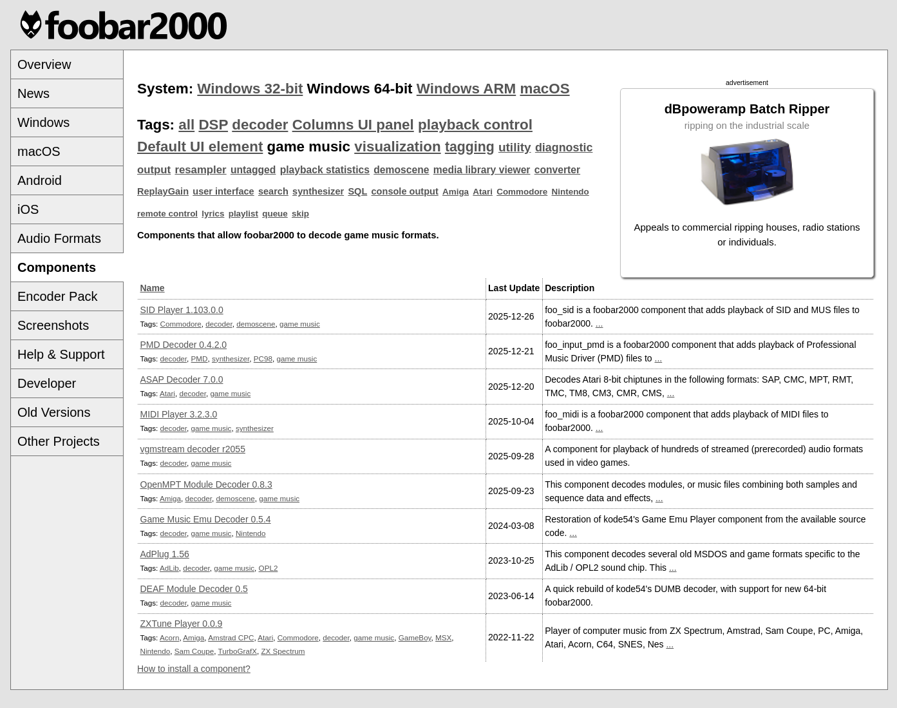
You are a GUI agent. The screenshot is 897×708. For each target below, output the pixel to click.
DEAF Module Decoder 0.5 (194, 589)
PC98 (263, 358)
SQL (357, 191)
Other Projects (58, 441)
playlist (243, 213)
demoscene (401, 169)
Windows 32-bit (250, 89)
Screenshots (53, 325)
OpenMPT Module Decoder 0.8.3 (206, 484)
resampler (200, 170)
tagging (470, 147)
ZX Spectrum (283, 651)
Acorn (169, 637)
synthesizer (318, 191)
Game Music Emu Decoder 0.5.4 (205, 519)
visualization (397, 147)
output (154, 170)
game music (299, 324)
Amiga (455, 191)
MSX (443, 637)
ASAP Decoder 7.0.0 (181, 379)
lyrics (213, 213)
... (599, 323)
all (186, 125)
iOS (28, 209)
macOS (39, 151)
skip (300, 213)
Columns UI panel (353, 125)
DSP (213, 125)
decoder (260, 125)
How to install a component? (193, 669)
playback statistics (325, 169)
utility (514, 147)
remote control (167, 213)
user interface (223, 191)
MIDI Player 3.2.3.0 (179, 414)
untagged (253, 169)
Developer (46, 383)
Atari (483, 191)
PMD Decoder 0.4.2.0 (183, 345)
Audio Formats (59, 238)
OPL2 (268, 568)
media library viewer (482, 169)
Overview (44, 64)
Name (152, 288)
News (33, 93)
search (273, 191)
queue (275, 213)
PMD (199, 358)
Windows (43, 122)
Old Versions (53, 412)
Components (56, 267)
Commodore (521, 191)
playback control (475, 125)
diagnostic (564, 147)
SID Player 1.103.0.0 (181, 310)
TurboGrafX (237, 651)
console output (405, 191)
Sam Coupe (194, 651)
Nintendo (570, 191)
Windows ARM (466, 89)
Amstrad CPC (231, 637)
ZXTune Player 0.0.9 (181, 623)
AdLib (169, 568)
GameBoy (415, 637)
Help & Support (61, 354)
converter (557, 169)
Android (39, 180)
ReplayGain (163, 191)
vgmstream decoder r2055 (192, 449)
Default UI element (200, 147)
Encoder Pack (57, 296)
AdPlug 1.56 (164, 554)
